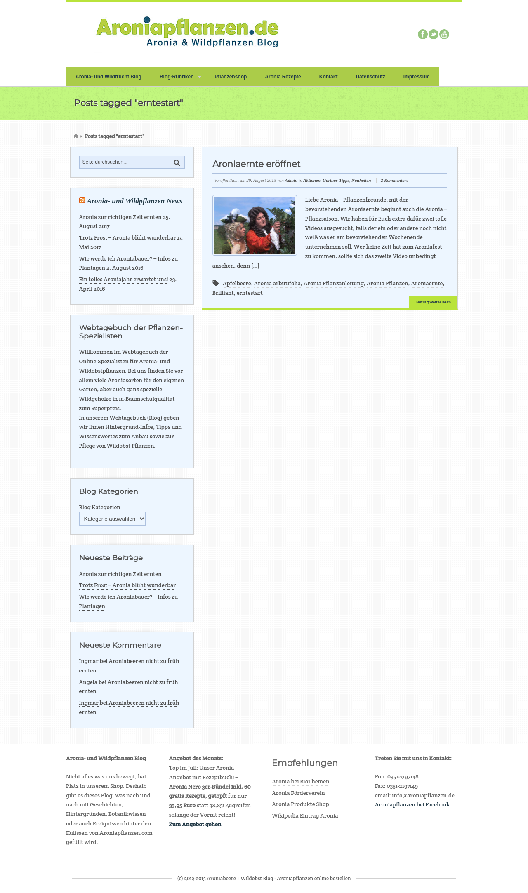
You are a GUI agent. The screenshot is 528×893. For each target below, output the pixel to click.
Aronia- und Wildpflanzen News (135, 201)
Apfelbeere (237, 283)
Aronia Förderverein (298, 793)
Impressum (416, 77)
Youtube (444, 34)
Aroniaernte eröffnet (256, 164)
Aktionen (312, 180)
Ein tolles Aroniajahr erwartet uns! (123, 279)
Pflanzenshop (230, 77)
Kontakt (328, 77)
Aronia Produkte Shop (300, 804)
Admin (291, 180)
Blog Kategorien (99, 507)
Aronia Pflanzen (387, 283)
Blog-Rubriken (176, 80)
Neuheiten (361, 180)
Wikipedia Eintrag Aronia (305, 815)
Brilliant (223, 292)
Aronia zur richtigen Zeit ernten (120, 217)
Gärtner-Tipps (336, 180)
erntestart (250, 292)
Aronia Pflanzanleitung (334, 283)
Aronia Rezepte (283, 77)
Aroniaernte (427, 283)
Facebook (423, 34)
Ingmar (89, 661)
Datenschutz (370, 77)
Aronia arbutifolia (277, 283)
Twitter (433, 34)
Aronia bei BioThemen (300, 781)
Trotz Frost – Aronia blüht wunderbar (127, 237)
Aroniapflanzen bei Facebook (412, 804)
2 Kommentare (394, 180)
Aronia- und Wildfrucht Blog (108, 77)
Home (76, 136)
